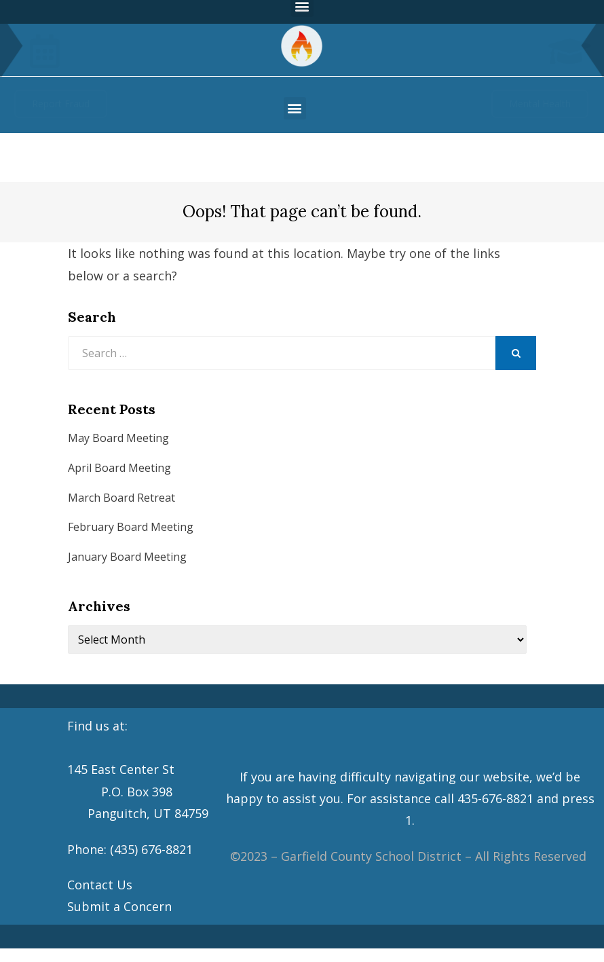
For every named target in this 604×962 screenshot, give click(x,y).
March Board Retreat (121, 497)
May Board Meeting (118, 437)
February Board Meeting (130, 526)
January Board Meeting (127, 556)
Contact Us (99, 884)
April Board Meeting (119, 467)
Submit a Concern (119, 906)
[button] (295, 108)
